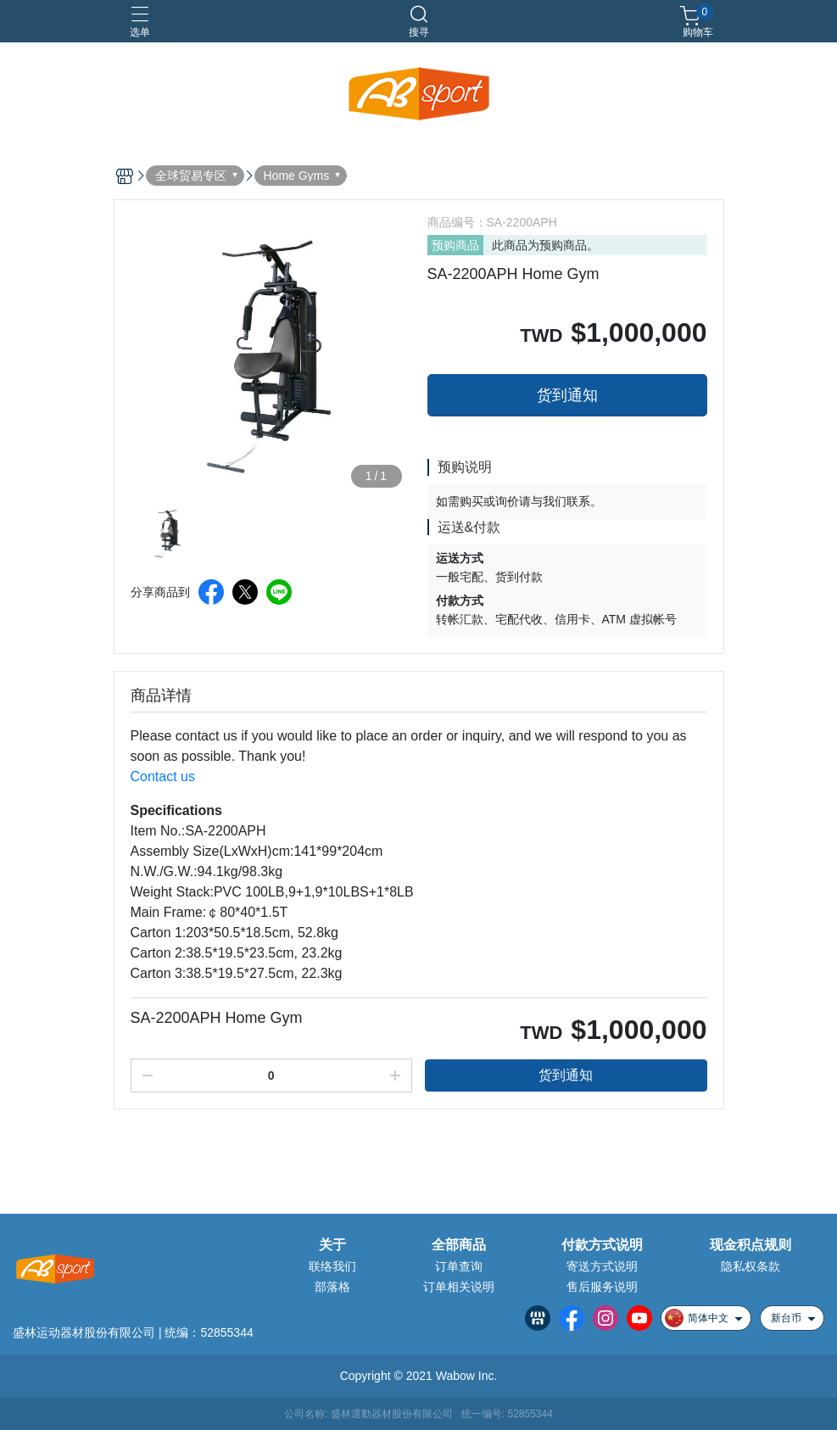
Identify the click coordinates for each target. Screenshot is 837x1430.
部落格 (332, 1287)
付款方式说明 (602, 1245)
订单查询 (459, 1266)
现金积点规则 (750, 1245)
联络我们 (332, 1266)
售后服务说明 (602, 1287)
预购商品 (455, 245)
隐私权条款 (750, 1266)
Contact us (163, 776)
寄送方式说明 (602, 1266)
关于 (332, 1245)
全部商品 (459, 1245)
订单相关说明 (458, 1287)
